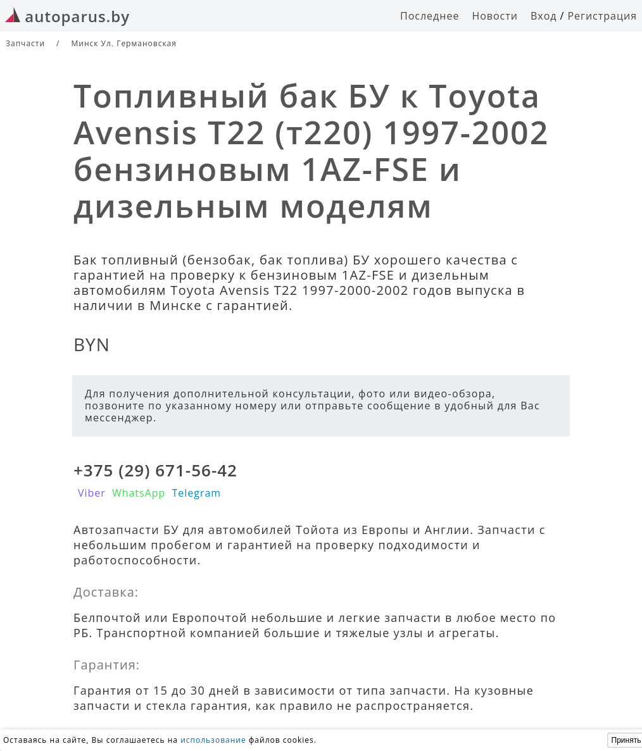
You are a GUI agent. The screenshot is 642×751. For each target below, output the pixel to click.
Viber (92, 493)
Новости (495, 16)
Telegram (196, 493)
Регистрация (602, 16)
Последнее (429, 16)
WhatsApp (139, 493)
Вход (544, 16)
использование (213, 740)
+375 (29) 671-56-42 (155, 470)
